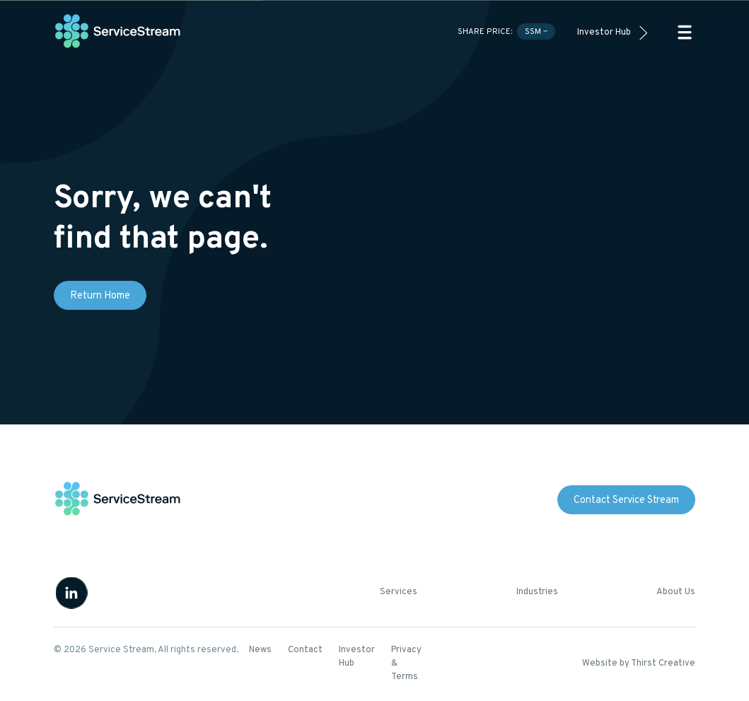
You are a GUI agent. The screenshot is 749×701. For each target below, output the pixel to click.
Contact (305, 650)
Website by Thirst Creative (638, 663)
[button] (684, 32)
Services (398, 592)
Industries (537, 592)
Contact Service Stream (626, 500)
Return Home (100, 296)
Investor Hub (604, 32)
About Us (675, 592)
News (260, 650)
